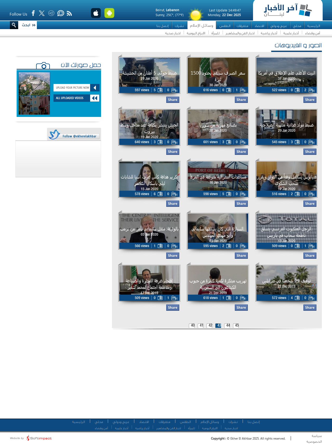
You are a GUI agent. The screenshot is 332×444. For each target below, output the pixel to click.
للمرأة (215, 33)
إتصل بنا (162, 26)
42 (210, 326)
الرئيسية (313, 26)
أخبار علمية (291, 33)
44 (228, 326)
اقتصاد (259, 26)
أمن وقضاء (312, 33)
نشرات (179, 26)
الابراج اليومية (196, 33)
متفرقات (242, 26)
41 (201, 326)
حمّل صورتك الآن (81, 66)
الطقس (225, 26)
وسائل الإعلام (201, 25)
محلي (297, 26)
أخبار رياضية (269, 33)
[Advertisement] (178, 375)
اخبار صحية (173, 33)
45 (237, 326)
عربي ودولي (278, 26)
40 (193, 326)
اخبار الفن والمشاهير (240, 33)
